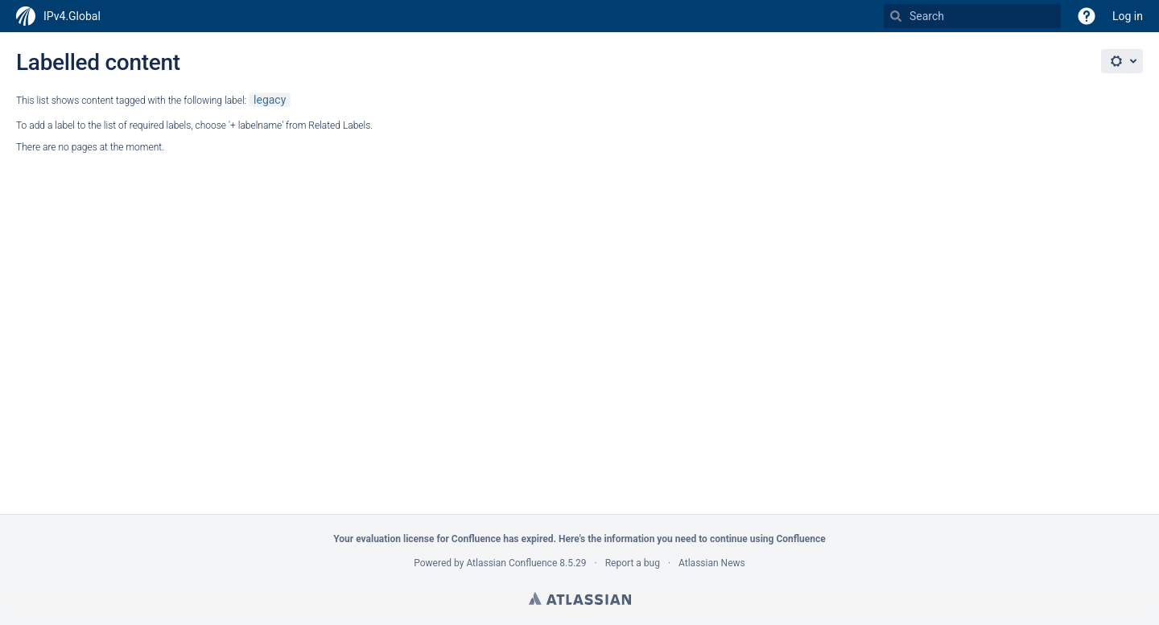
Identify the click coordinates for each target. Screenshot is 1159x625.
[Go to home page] (58, 16)
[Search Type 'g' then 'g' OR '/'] (972, 16)
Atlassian (580, 598)
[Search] (895, 16)
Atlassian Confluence (511, 563)
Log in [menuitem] (1127, 16)
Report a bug (632, 563)
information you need (650, 539)
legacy (270, 99)
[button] (1086, 16)
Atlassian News (711, 563)
